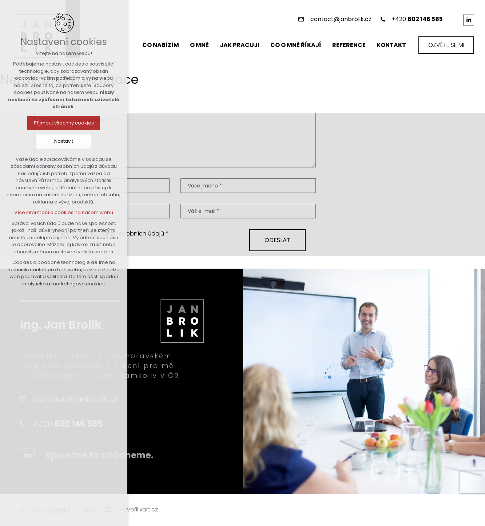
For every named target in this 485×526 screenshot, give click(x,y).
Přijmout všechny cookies (64, 122)
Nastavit (63, 141)
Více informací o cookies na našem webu (63, 212)
